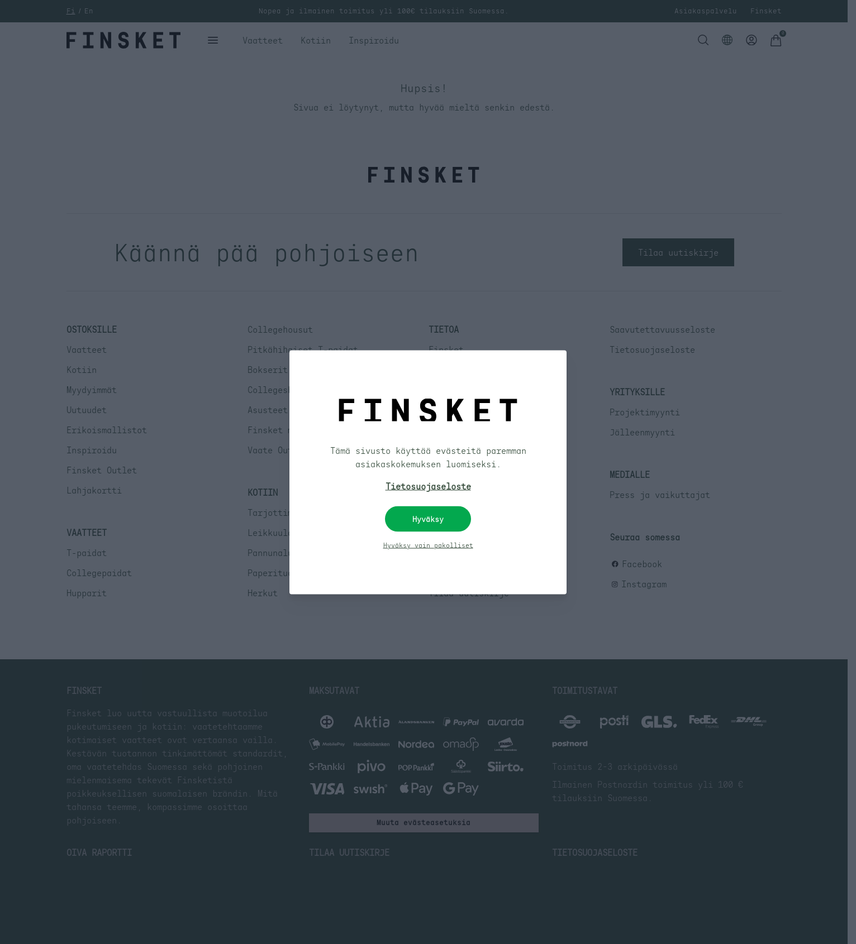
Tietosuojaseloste (428, 486)
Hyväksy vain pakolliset (428, 545)
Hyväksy (428, 518)
